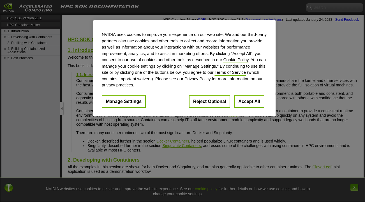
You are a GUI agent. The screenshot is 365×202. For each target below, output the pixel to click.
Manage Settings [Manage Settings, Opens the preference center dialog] (124, 101)
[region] (184, 68)
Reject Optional (209, 101)
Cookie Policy (236, 59)
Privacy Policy (197, 78)
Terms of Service (230, 72)
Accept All (249, 101)
